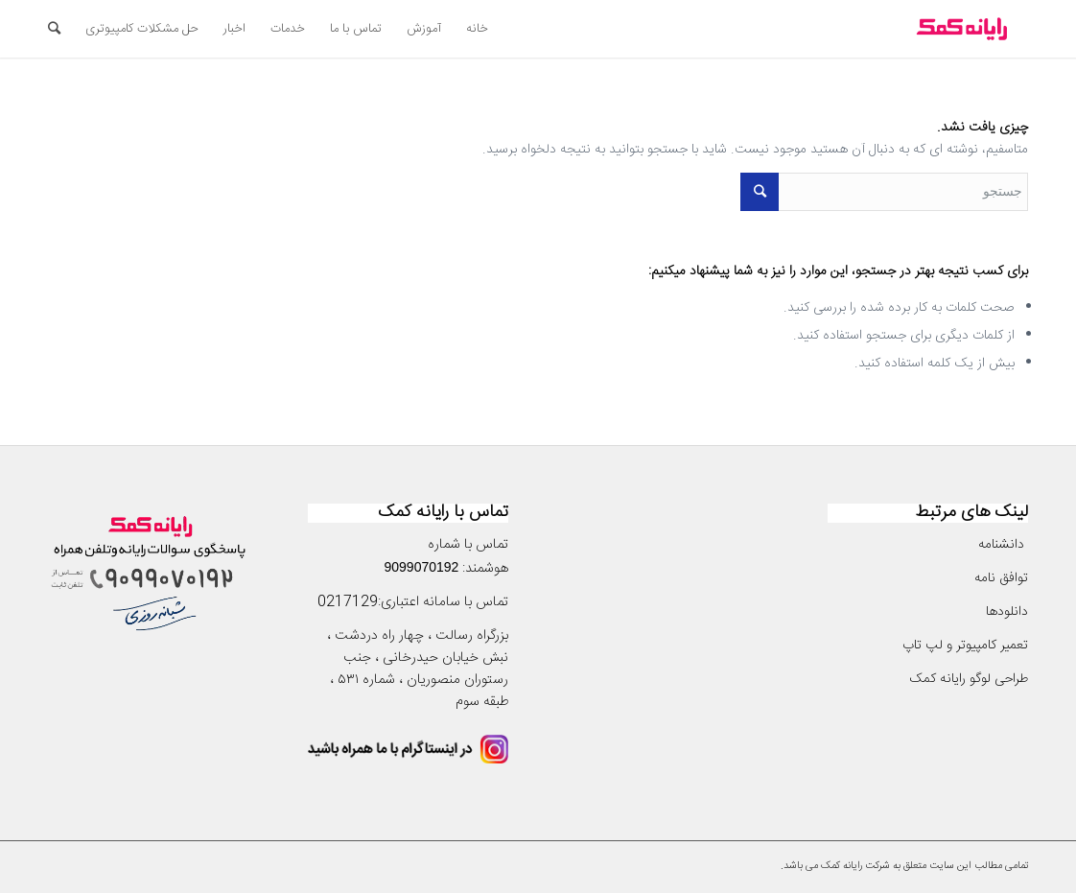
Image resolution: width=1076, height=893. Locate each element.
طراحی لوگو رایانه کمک (968, 679)
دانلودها (1007, 611)
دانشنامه (1003, 544)
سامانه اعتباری (420, 602)
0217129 (347, 602)
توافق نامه (999, 578)
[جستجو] (54, 29)
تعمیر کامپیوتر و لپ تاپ (965, 645)
